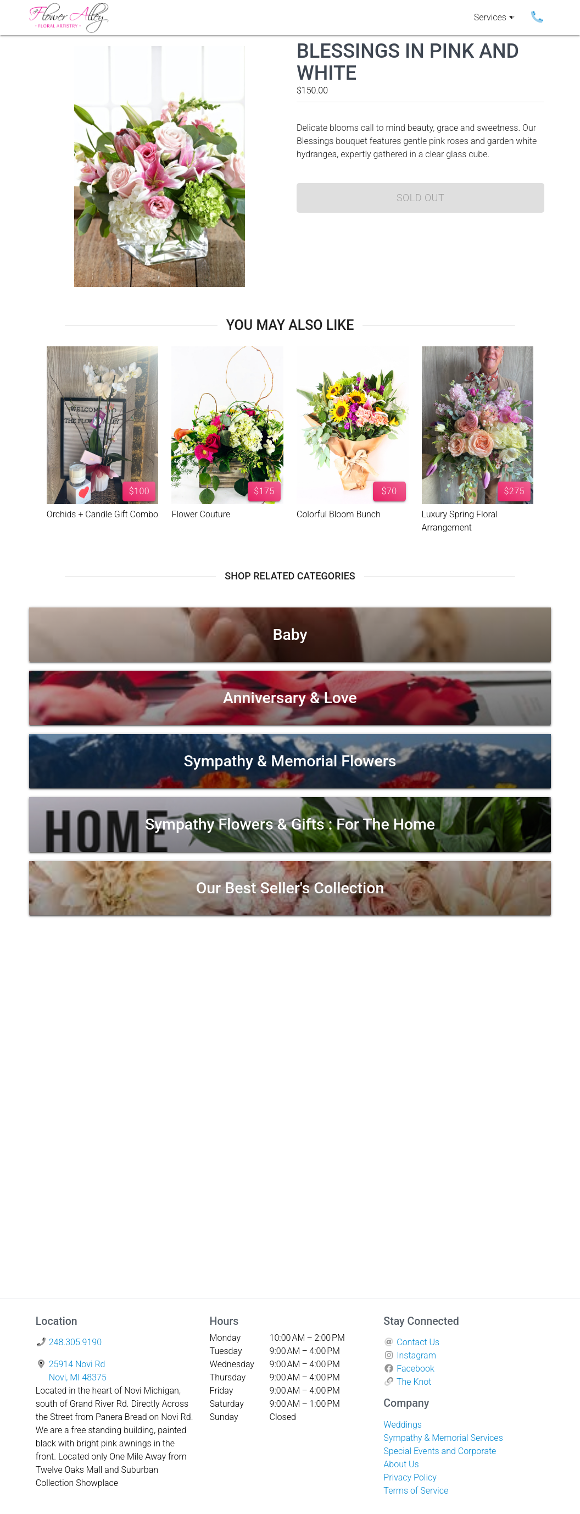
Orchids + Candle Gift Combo (102, 514)
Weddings (402, 1424)
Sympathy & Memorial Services (443, 1438)
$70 (389, 491)
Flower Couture (200, 514)
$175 (264, 491)
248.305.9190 (75, 1342)
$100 (139, 491)
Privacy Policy (409, 1477)
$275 (514, 491)
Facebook (415, 1368)
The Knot (414, 1382)
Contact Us (418, 1342)
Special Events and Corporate (439, 1451)
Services (494, 17)
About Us (401, 1464)
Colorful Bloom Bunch (339, 514)
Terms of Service (415, 1490)
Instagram (416, 1355)
